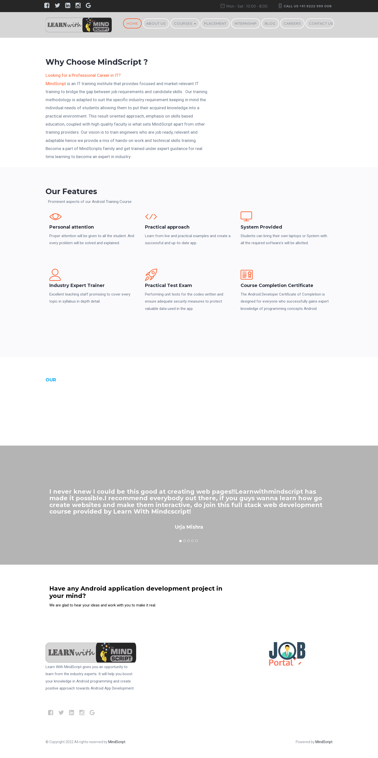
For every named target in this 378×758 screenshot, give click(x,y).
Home (132, 23)
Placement (215, 23)
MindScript (56, 83)
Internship (246, 23)
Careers (292, 23)
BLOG (270, 23)
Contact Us (321, 23)
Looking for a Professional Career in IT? (83, 75)
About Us (156, 23)
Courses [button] (185, 23)
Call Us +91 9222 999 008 (308, 6)
